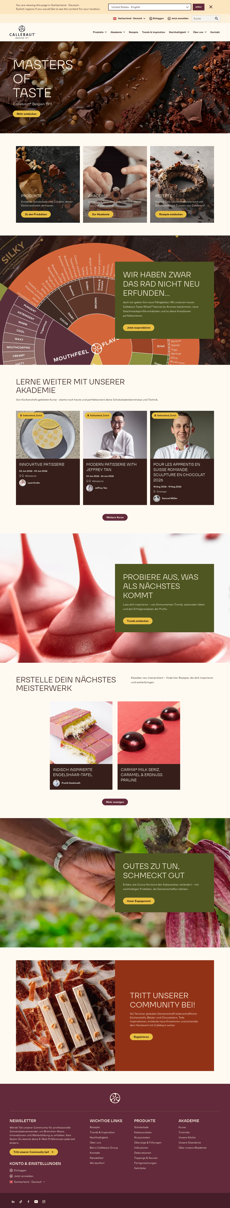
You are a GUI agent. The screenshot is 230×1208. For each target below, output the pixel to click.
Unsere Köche (187, 1137)
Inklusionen (141, 1147)
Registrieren (141, 1036)
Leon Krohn (34, 482)
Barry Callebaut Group (104, 1147)
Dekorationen (142, 1152)
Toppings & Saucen (146, 1157)
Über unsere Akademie (193, 1147)
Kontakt (215, 32)
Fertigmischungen (145, 1163)
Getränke (140, 1168)
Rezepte (133, 32)
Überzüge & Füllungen (147, 1142)
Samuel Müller (169, 498)
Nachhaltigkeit (99, 1137)
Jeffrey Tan (101, 487)
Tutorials (184, 1132)
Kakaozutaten (143, 1132)
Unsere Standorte (190, 1142)
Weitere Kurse (115, 517)
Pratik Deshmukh (71, 783)
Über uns (95, 1142)
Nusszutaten (142, 1137)
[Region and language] (149, 7)
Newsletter (97, 1157)
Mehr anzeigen (115, 802)
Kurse (182, 1127)
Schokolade (141, 1127)
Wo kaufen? (97, 1163)
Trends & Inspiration (153, 32)
